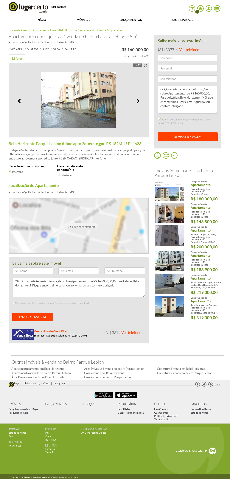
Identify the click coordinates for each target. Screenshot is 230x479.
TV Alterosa (15, 445)
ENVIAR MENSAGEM (32, 317)
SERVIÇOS (88, 404)
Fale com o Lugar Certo (36, 383)
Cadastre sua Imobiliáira (131, 412)
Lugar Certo (28, 7)
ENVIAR (187, 136)
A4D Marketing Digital (93, 432)
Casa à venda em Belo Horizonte (104, 373)
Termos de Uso (162, 419)
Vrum (48, 436)
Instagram (59, 383)
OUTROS (160, 404)
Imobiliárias (182, 19)
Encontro (50, 449)
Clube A (49, 452)
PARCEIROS (198, 404)
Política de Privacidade (166, 416)
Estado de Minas (199, 412)
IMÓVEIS (15, 404)
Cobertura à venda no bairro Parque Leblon (184, 373)
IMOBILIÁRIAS (127, 404)
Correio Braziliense (201, 409)
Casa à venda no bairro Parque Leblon (108, 377)
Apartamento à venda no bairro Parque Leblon (41, 373)
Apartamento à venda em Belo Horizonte (37, 368)
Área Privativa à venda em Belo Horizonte (38, 377)
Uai (47, 432)
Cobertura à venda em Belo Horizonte (181, 368)
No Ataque (51, 439)
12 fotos (17, 58)
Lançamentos (130, 19)
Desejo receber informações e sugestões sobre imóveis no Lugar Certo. (51, 303)
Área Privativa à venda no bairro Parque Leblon (114, 368)
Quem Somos (161, 412)
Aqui (11, 436)
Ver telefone (131, 333)
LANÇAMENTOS (56, 404)
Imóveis (83, 19)
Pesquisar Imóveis (18, 412)
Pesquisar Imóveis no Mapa (23, 409)
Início (41, 19)
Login (17, 383)
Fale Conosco (161, 409)
